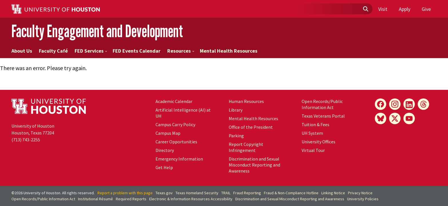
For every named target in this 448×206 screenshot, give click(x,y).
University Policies (363, 198)
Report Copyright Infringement (246, 147)
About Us (21, 50)
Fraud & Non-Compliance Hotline (291, 192)
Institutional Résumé (95, 198)
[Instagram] (395, 104)
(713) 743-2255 (25, 139)
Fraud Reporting (247, 192)
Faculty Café (53, 50)
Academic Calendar (174, 101)
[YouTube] (409, 118)
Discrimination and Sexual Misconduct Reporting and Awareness (254, 165)
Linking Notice (333, 192)
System (312, 133)
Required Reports (131, 198)
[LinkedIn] (409, 104)
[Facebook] (380, 104)
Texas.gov (164, 192)
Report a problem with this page (125, 192)
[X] (395, 118)
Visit (382, 9)
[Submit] (365, 9)
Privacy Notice (360, 192)
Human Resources (246, 101)
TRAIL (225, 192)
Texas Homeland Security (197, 192)
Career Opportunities (176, 141)
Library (235, 110)
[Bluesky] (380, 118)
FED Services (91, 50)
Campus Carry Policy (175, 124)
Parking (236, 135)
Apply (404, 9)
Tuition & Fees (315, 124)
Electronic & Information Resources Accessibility (190, 198)
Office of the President (251, 127)
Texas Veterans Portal (323, 116)
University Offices (318, 141)
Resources (180, 50)
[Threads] (423, 104)
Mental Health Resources (228, 50)
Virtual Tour (313, 150)
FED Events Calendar (136, 50)
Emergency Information (179, 159)
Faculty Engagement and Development (97, 31)
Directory (165, 150)
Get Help (164, 167)
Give (426, 9)
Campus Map (168, 133)
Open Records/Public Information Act (322, 104)
